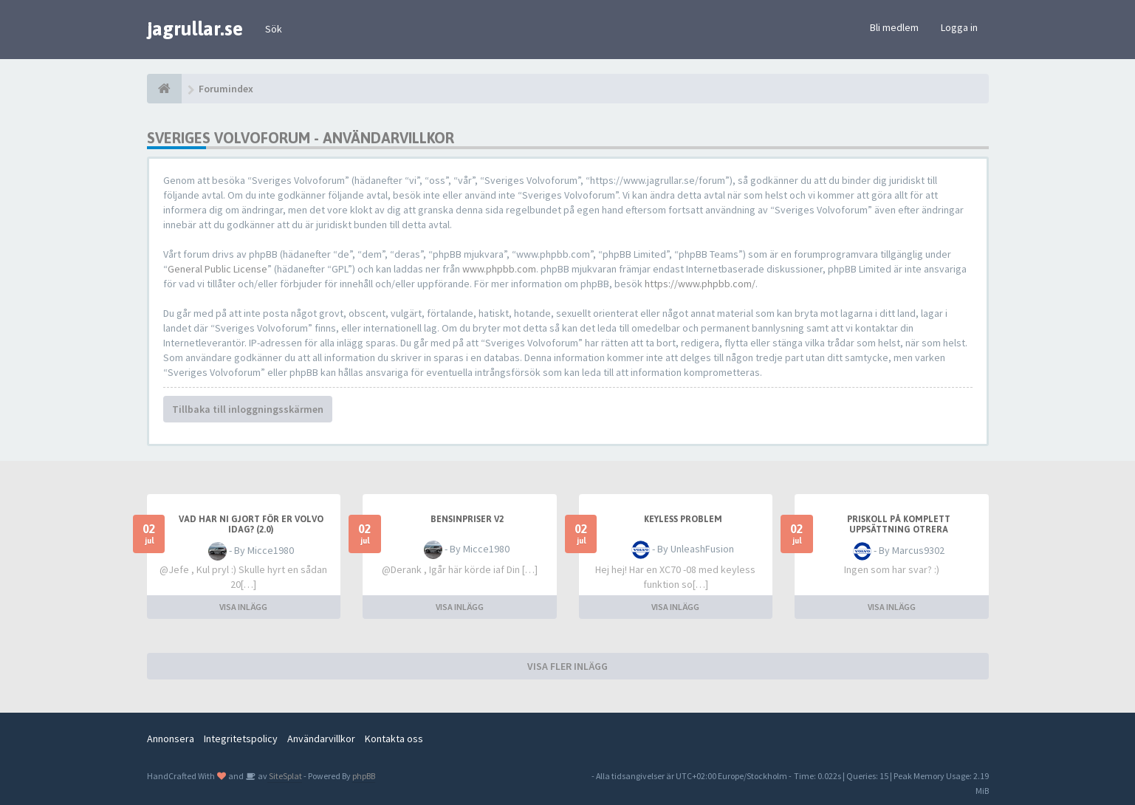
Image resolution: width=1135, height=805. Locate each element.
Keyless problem (683, 519)
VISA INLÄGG (243, 606)
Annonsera (170, 738)
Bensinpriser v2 (467, 519)
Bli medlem (894, 27)
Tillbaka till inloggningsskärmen (247, 409)
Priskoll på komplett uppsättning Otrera (898, 524)
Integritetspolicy (241, 738)
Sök (273, 28)
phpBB (363, 775)
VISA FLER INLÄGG (567, 666)
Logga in (959, 27)
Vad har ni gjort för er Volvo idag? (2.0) (251, 524)
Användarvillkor (321, 738)
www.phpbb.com (499, 268)
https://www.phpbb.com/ (700, 283)
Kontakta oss (394, 738)
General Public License (217, 268)
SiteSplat (284, 775)
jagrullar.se (195, 29)
